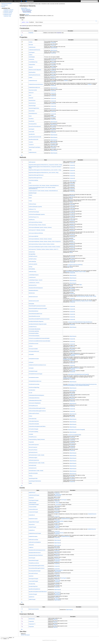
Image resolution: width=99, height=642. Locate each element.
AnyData (30, 42)
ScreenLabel (31, 131)
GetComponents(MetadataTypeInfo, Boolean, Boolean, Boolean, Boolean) (44, 246)
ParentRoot (31, 118)
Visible (30, 149)
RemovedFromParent (33, 573)
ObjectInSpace (54, 47)
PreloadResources (32, 436)
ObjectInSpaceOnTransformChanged (76, 429)
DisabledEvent (32, 515)
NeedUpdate (31, 303)
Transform (31, 142)
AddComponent (32, 162)
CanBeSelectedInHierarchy (34, 49)
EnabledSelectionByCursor (34, 87)
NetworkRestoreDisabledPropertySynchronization (39, 318)
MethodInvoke (32, 293)
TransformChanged (33, 594)
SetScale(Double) (32, 465)
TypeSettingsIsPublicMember (35, 481)
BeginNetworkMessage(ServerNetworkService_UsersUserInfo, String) (43, 172)
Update (30, 483)
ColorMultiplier (32, 56)
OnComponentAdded (33, 348)
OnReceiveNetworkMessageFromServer (37, 410)
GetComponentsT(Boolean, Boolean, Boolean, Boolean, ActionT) (43, 249)
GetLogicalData (32, 254)
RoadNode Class (6, 8)
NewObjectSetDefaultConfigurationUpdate (37, 324)
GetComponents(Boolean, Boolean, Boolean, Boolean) (40, 238)
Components (31, 59)
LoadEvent (31, 547)
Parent (30, 116)
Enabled (30, 77)
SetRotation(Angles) (33, 457)
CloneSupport (32, 52)
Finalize (30, 200)
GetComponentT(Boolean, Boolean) (37, 230)
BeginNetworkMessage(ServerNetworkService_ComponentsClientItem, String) (45, 164)
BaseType (31, 44)
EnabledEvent (32, 530)
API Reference (5, 5)
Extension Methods (27, 614)
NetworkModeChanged (33, 560)
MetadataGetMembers (33, 290)
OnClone (30, 346)
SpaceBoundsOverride (33, 139)
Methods (23, 157)
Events (22, 488)
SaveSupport (31, 129)
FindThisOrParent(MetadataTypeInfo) (37, 214)
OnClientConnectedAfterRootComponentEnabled (39, 338)
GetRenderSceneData (33, 539)
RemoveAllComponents (34, 444)
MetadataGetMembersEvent (35, 552)
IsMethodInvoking (32, 271)
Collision (30, 54)
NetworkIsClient (32, 100)
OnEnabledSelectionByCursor (35, 381)
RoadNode (31, 32)
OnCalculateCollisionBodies (34, 329)
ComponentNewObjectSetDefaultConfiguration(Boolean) (80, 321)
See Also (23, 631)
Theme (24, 1)
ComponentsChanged (33, 511)
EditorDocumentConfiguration (35, 69)
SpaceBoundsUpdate (33, 473)
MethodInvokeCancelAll (34, 300)
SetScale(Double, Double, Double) (36, 470)
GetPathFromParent (33, 256)
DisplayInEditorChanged (34, 521)
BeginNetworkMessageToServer (35, 177)
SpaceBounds (32, 134)
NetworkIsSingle (32, 105)
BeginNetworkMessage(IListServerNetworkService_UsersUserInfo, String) (45, 169)
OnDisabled (31, 354)
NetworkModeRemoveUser (34, 316)
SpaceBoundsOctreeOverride (35, 136)
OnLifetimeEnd (32, 390)
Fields (22, 604)
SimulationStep (32, 583)
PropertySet (31, 442)
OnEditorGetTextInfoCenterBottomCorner (37, 364)
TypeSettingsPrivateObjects (34, 147)
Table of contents (17, 1)
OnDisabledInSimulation (34, 358)
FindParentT (32, 209)
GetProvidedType (32, 261)
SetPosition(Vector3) (33, 452)
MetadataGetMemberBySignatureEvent (37, 550)
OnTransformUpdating (33, 431)
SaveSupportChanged (33, 578)
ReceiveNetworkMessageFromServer (36, 568)
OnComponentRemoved (34, 351)
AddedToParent (32, 492)
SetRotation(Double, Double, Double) (36, 462)
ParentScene (31, 121)
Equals (30, 197)
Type (68, 266)
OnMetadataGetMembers (34, 397)
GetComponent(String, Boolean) (35, 222)
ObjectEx (55, 619)
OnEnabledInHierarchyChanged (35, 373)
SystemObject (24, 8)
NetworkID (31, 97)
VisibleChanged (32, 599)
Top (21, 35)
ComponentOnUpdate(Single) (74, 434)
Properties (23, 37)
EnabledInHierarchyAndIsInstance (36, 84)
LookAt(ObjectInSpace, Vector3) (35, 280)
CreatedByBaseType (33, 61)
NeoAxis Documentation (7, 3)
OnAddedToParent (32, 326)
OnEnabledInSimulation (34, 377)
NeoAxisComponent (25, 9)
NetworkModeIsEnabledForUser (35, 313)
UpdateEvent (31, 596)
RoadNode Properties (8, 11)
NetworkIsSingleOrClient (34, 108)
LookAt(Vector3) (32, 277)
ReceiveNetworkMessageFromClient (36, 565)
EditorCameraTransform (34, 609)
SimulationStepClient (33, 586)
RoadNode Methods (8, 12)
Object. (80, 284)
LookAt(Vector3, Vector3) (34, 282)
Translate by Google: (4, 637)
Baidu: (2, 638)
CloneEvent (31, 497)
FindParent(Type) (32, 204)
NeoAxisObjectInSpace (27, 10)
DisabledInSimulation (33, 518)
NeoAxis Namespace (25, 634)
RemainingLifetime (33, 123)
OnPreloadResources (33, 405)
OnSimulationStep (32, 418)
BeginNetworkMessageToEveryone (36, 175)
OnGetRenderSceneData (34, 384)
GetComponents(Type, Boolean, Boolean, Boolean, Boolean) (41, 244)
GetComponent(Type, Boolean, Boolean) (37, 224)
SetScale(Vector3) (32, 468)
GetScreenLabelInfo (33, 264)
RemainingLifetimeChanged (34, 570)
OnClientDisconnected (33, 343)
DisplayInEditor (32, 64)
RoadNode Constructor (8, 9)
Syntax (22, 18)
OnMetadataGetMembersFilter (35, 400)
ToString (30, 475)
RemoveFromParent (33, 449)
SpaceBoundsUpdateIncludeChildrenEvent (38, 591)
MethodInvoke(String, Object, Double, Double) (76, 271)
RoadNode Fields (7, 15)
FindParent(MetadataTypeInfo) (35, 206)
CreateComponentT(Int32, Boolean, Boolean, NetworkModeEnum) (43, 190)
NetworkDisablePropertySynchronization (37, 305)
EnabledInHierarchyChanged (35, 533)
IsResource (31, 92)
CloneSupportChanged (33, 500)
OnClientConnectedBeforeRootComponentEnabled (39, 340)
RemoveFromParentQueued (35, 126)
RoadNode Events (7, 14)
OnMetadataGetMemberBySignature (36, 395)
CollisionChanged (32, 502)
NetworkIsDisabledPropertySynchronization (38, 308)
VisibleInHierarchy (32, 152)
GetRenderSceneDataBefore (35, 542)
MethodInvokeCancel (33, 296)
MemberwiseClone (33, 285)
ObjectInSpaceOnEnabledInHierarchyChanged (78, 374)
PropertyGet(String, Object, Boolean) (37, 439)
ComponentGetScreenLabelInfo (75, 264)
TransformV (31, 144)
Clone (30, 182)
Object (71, 198)
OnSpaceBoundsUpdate (34, 423)
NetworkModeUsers (33, 113)
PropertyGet (31, 621)
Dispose (30, 195)
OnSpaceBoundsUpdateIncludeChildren (37, 426)
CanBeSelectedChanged (34, 495)
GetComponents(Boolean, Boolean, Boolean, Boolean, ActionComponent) (45, 241)
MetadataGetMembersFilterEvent (36, 555)
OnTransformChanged (33, 429)
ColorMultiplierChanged (34, 504)
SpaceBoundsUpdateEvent (34, 589)
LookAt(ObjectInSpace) (34, 274)
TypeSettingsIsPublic (33, 478)
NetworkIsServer (32, 103)
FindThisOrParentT (34, 217)
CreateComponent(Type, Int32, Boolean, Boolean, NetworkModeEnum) (44, 185)
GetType (30, 266)
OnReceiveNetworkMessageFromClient (37, 408)
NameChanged (32, 557)
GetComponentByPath (33, 236)
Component (53, 42)
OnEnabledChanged (33, 371)
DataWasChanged (32, 192)
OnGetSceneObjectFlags (34, 387)
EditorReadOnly (32, 72)
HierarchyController (33, 90)
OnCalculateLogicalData (34, 331)
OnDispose (31, 362)
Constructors (24, 28)
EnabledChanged (32, 527)
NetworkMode (32, 110)
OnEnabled (31, 368)
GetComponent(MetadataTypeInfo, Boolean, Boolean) (40, 227)
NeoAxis (3, 6)
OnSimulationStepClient (34, 421)
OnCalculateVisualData (34, 333)
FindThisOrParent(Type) (34, 211)
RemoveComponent (33, 447)
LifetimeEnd (31, 544)
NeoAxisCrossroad (27, 12)
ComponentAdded (32, 506)
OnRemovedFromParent (34, 413)
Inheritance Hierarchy (28, 6)
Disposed (31, 67)
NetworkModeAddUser (33, 311)
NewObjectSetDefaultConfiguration (36, 321)
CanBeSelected (32, 47)
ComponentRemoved (33, 509)
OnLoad (30, 392)
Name (30, 95)
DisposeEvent (32, 524)
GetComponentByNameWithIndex (36, 233)
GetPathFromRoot (32, 258)
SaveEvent (31, 576)
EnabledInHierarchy (33, 80)
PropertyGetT (32, 624)
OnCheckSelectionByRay (34, 335)
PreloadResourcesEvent (34, 563)
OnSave (30, 416)
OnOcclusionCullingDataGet (35, 403)
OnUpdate (31, 434)
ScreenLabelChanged (33, 581)
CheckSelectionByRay (33, 180)
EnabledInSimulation (33, 536)
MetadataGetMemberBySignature (36, 287)
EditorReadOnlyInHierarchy (34, 74)
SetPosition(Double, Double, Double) (36, 455)
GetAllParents (32, 219)
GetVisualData (32, 268)
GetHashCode (32, 251)
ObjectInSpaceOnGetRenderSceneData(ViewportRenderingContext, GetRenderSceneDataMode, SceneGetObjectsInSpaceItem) (80, 385)
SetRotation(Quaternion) (34, 460)
